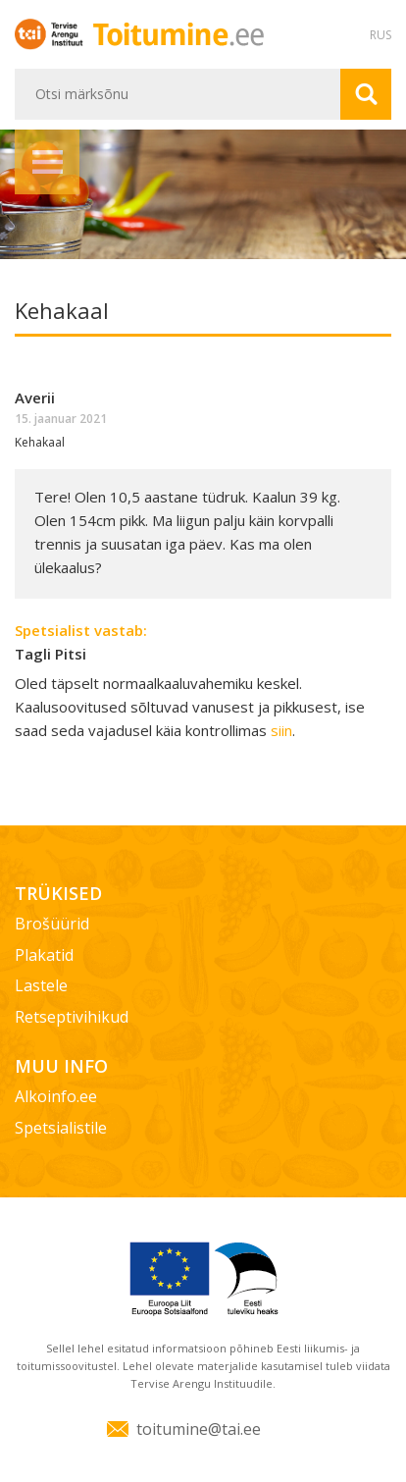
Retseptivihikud (71, 1017)
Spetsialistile (61, 1127)
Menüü (47, 162)
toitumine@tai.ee (198, 1429)
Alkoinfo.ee (56, 1096)
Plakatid (44, 955)
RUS (380, 34)
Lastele (41, 985)
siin (281, 730)
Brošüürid (52, 923)
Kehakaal (40, 442)
